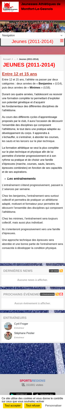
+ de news (53, 271)
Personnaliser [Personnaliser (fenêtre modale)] (53, 405)
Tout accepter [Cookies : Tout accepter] (13, 405)
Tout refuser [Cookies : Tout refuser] (33, 405)
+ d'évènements (47, 294)
